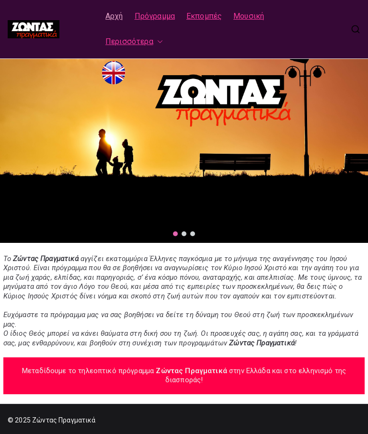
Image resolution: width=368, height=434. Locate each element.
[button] (158, 42)
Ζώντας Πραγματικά (64, 420)
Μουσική (248, 16)
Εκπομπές (204, 16)
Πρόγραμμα (155, 16)
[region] (184, 151)
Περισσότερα (134, 42)
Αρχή (114, 16)
